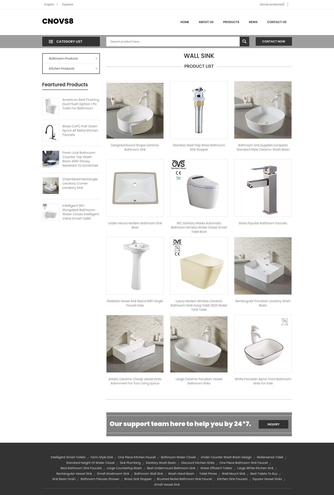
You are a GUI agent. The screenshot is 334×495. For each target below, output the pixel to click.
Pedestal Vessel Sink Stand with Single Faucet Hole (135, 303)
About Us (206, 22)
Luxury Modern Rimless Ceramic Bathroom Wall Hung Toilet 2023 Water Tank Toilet (199, 305)
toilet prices (208, 474)
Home (184, 22)
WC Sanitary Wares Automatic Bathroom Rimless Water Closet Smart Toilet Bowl (199, 227)
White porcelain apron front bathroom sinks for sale (263, 381)
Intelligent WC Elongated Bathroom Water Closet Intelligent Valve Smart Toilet (81, 212)
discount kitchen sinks (197, 463)
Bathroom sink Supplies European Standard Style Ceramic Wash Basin (263, 147)
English (49, 4)
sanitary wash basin (161, 463)
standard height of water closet (90, 463)
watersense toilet (270, 457)
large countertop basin (124, 468)
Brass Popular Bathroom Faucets (263, 223)
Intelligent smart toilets (68, 457)
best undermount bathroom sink (171, 468)
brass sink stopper (138, 479)
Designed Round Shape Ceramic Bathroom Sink (135, 147)
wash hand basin (181, 474)
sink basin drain (64, 479)
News (253, 22)
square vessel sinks (267, 479)
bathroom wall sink (148, 474)
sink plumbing (130, 463)
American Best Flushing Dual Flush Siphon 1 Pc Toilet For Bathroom (81, 104)
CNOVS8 (58, 21)
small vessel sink (167, 484)
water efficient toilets (216, 468)
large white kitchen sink (255, 468)
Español (67, 4)
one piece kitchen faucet (137, 457)
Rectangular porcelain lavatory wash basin (262, 303)
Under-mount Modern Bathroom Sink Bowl (135, 225)
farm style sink (102, 457)
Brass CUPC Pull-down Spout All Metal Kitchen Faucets (80, 130)
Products (231, 22)
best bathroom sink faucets (81, 468)
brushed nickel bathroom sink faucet (184, 479)
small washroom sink (113, 474)
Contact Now (273, 41)
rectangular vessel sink (74, 474)
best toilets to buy (263, 474)
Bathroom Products (73, 58)
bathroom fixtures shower (100, 479)
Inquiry (273, 424)
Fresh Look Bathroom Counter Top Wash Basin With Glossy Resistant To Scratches (80, 159)
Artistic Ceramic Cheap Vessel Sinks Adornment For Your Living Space (135, 381)
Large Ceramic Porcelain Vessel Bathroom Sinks (199, 381)
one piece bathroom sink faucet (244, 463)
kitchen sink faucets (232, 479)
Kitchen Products (73, 68)
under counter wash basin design (226, 457)
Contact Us (277, 22)
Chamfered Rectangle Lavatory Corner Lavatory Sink (80, 183)
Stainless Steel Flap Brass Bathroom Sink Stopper (199, 147)
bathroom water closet (178, 457)
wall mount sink (233, 474)
